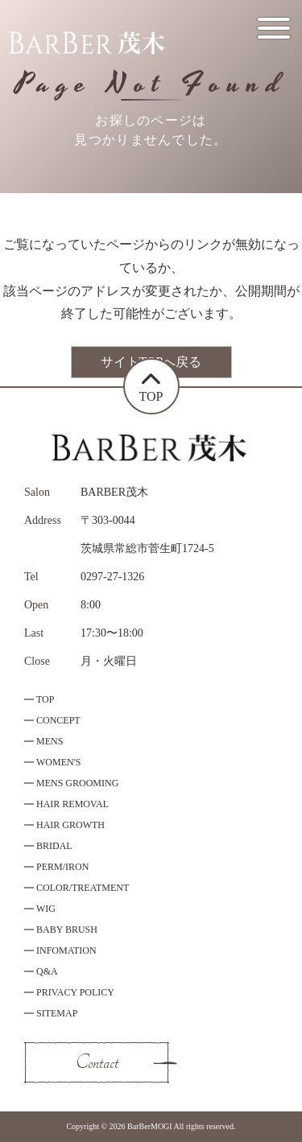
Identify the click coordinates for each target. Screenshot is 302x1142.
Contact (97, 1062)
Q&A (47, 971)
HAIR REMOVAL (72, 804)
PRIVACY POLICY (75, 992)
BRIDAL (54, 846)
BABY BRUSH (66, 929)
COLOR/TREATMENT (82, 888)
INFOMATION (66, 950)
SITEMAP (56, 1013)
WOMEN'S (58, 762)
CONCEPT (58, 720)
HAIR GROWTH (70, 825)
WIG (46, 908)
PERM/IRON (62, 867)
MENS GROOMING (77, 783)
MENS (49, 741)
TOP (45, 699)
